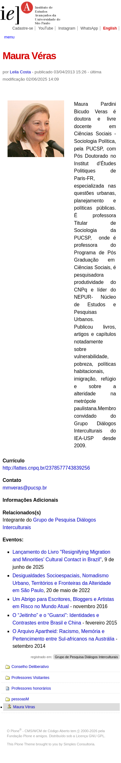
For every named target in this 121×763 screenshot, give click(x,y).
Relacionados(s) (22, 512)
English (110, 28)
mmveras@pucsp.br (25, 487)
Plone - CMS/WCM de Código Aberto (40, 731)
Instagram (66, 28)
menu (9, 37)
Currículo (14, 460)
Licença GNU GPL (90, 736)
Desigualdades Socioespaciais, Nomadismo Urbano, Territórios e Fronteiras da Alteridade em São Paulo (62, 583)
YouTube (45, 28)
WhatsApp (89, 28)
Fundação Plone (19, 736)
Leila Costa (20, 72)
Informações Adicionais (30, 500)
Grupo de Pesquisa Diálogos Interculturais (86, 657)
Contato (12, 480)
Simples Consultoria (78, 744)
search (112, 36)
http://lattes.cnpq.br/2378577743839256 (46, 468)
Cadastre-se (22, 28)
